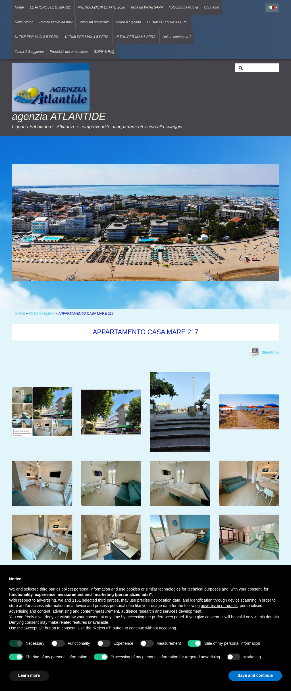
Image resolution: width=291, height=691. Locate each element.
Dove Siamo (24, 22)
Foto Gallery (42, 314)
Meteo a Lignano (128, 22)
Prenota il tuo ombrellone (69, 52)
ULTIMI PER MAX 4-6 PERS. (87, 37)
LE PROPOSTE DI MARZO (51, 7)
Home (19, 7)
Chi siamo (211, 7)
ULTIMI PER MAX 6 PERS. (136, 37)
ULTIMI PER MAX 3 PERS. (167, 22)
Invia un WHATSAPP (147, 7)
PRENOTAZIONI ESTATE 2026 (101, 7)
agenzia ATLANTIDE (59, 116)
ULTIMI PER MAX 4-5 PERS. (37, 37)
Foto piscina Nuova (183, 7)
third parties (108, 600)
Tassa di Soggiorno (29, 52)
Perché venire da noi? (55, 22)
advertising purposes (219, 605)
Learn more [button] (29, 675)
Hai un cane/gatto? (177, 37)
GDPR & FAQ (104, 52)
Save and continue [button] (255, 675)
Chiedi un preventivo (93, 22)
